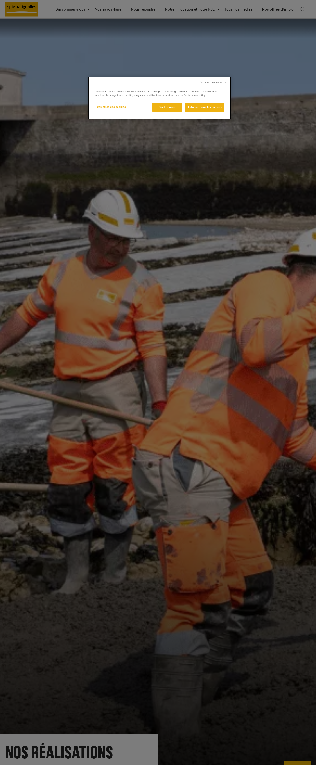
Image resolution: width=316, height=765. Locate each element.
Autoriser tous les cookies (205, 107)
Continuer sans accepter (214, 82)
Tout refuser (167, 107)
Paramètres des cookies (110, 106)
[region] (159, 98)
